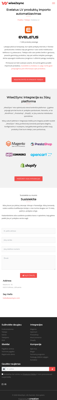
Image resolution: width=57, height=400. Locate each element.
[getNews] (52, 369)
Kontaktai (33, 360)
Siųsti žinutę (28, 275)
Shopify (33, 340)
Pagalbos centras (8, 349)
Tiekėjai (27, 20)
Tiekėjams (5, 337)
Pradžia (20, 20)
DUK (3, 340)
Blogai (32, 351)
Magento (33, 329)
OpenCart (33, 332)
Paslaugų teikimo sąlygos (39, 357)
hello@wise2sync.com (11, 298)
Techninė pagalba (8, 351)
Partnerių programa (37, 354)
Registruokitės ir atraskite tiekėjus (28, 80)
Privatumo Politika (29, 374)
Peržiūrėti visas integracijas (28, 179)
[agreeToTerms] (2, 374)
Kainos (4, 335)
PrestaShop (34, 335)
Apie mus (33, 349)
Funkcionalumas (7, 329)
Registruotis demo (8, 354)
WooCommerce (35, 337)
